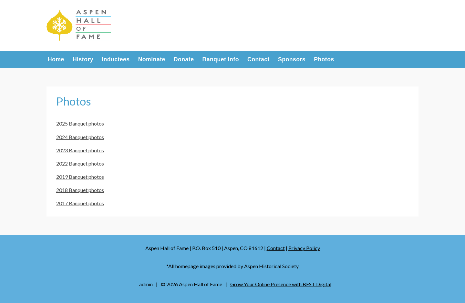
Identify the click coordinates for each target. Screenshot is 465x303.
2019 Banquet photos (80, 177)
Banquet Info (220, 60)
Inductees (116, 60)
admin (146, 284)
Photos (324, 60)
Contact (258, 60)
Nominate (151, 60)
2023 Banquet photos (80, 150)
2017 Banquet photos (80, 203)
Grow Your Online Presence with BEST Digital (280, 284)
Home (56, 60)
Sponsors (291, 60)
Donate (184, 60)
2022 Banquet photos (80, 163)
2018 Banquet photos (80, 190)
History (83, 60)
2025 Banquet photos (80, 123)
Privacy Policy (304, 248)
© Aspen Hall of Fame (191, 284)
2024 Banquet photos (80, 137)
